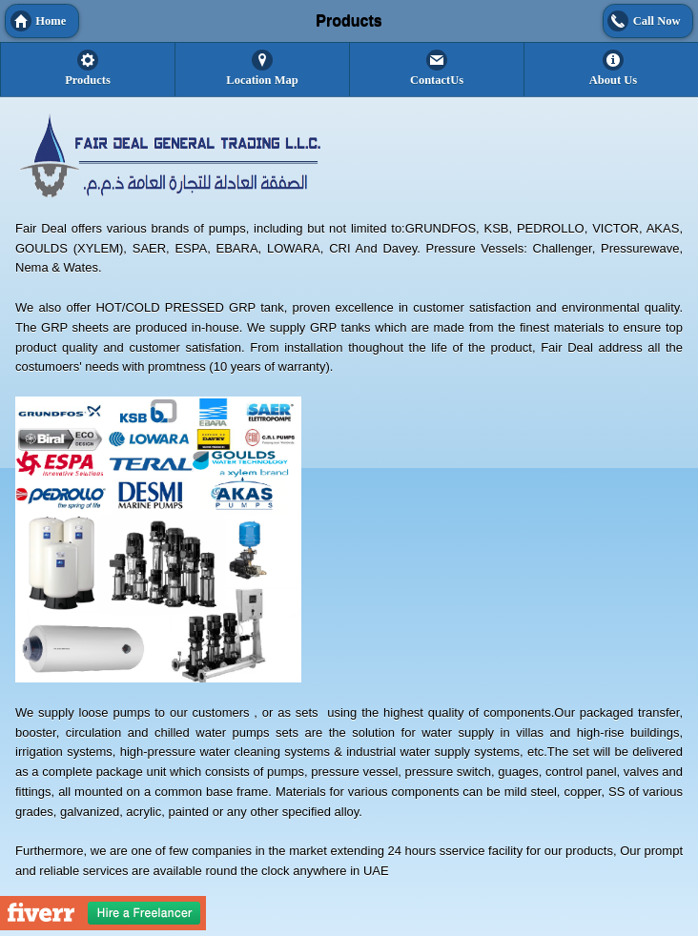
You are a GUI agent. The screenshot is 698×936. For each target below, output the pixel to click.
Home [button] (50, 21)
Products (88, 80)
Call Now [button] (657, 21)
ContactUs (436, 80)
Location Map (262, 80)
